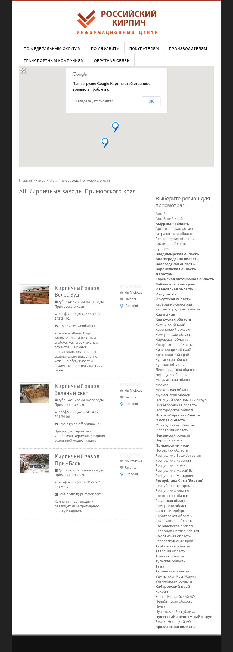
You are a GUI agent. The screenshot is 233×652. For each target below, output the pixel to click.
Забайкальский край (175, 284)
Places (40, 180)
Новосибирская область (178, 415)
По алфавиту (105, 49)
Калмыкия (165, 314)
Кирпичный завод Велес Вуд (77, 291)
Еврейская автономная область (185, 278)
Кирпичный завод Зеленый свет (77, 389)
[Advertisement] (80, 238)
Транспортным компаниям (54, 61)
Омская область (170, 420)
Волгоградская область (177, 258)
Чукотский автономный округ (184, 616)
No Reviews (131, 292)
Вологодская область (175, 263)
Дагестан (164, 274)
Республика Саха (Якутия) (179, 480)
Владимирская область (177, 253)
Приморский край (172, 445)
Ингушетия (166, 294)
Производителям (188, 49)
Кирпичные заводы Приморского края (79, 304)
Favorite (128, 299)
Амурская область (172, 223)
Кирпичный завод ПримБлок (77, 459)
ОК (151, 101)
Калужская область (173, 319)
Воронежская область (176, 268)
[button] (115, 127)
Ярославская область (175, 626)
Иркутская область (173, 299)
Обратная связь (112, 61)
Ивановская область (174, 289)
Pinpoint (132, 305)
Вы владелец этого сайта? (93, 101)
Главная (25, 180)
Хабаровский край (173, 586)
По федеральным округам (52, 49)
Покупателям (144, 49)
